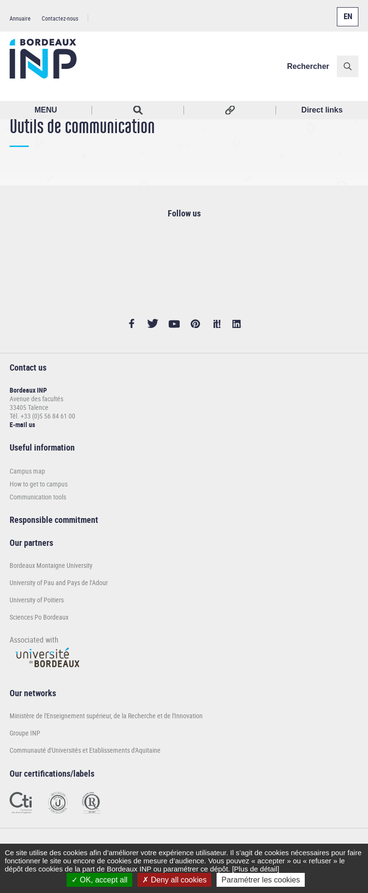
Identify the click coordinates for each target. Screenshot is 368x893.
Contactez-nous (60, 18)
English (345, 11)
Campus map (27, 470)
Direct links (322, 110)
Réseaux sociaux (230, 110)
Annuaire (20, 18)
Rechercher (308, 66)
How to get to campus (39, 483)
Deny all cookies (174, 880)
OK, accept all (99, 880)
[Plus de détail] (255, 869)
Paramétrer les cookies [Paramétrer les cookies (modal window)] (260, 880)
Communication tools (38, 496)
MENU (45, 110)
